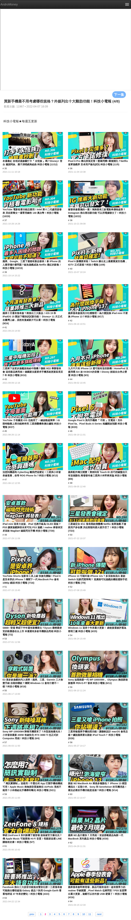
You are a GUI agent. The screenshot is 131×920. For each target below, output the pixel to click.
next (99, 914)
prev (32, 914)
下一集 (119, 94)
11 (89, 914)
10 (83, 914)
